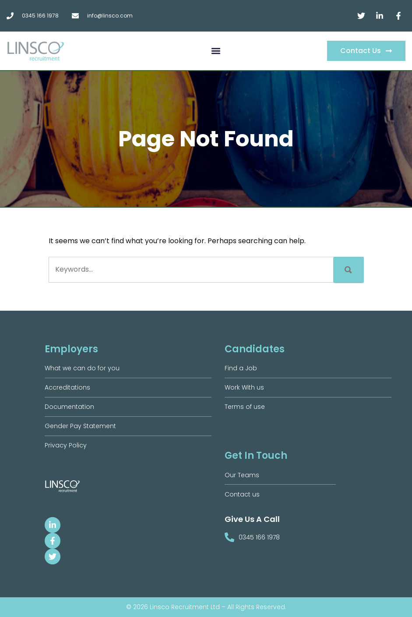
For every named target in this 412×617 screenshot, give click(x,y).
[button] (215, 51)
